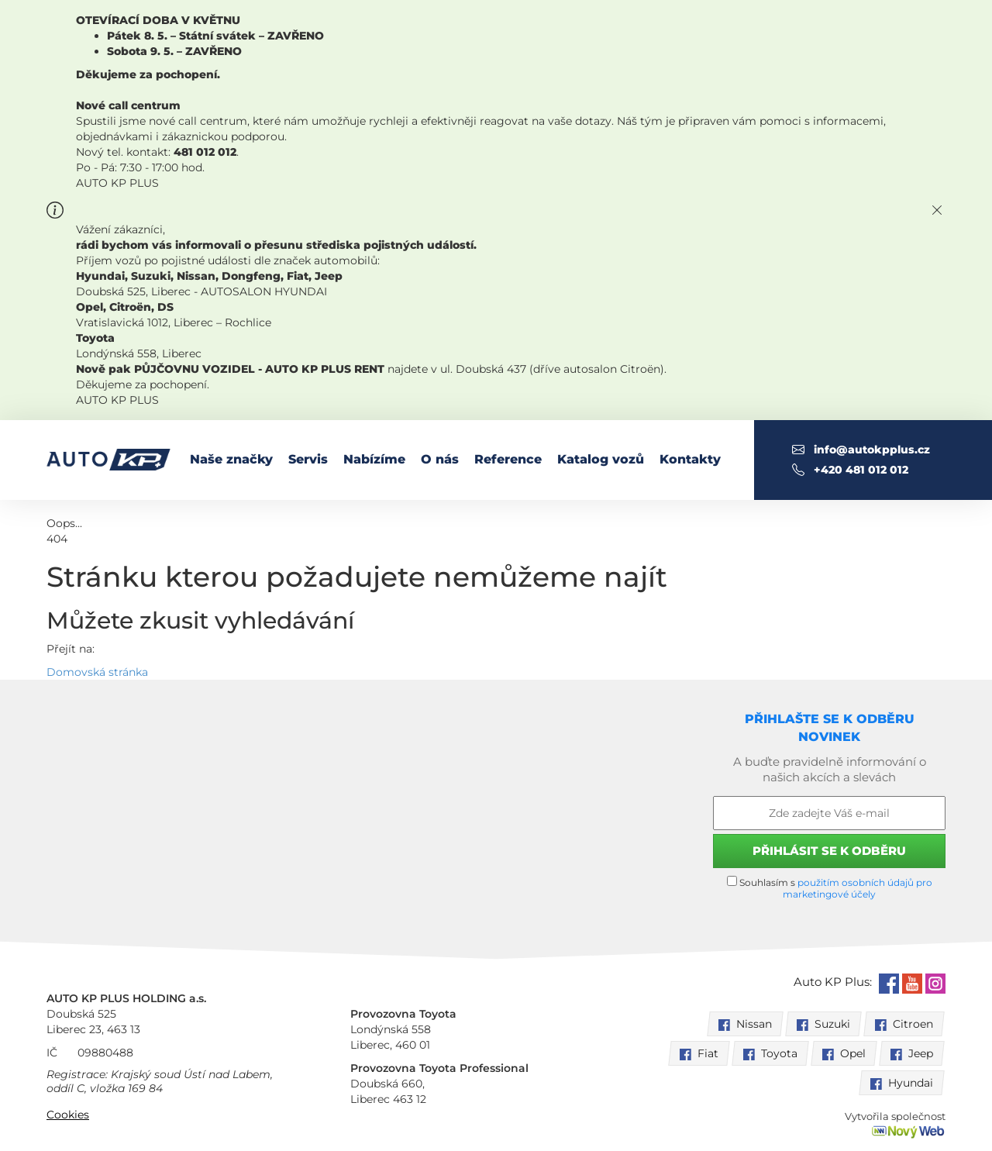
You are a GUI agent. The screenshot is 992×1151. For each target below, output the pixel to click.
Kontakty (690, 459)
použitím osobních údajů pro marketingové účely (857, 888)
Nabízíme (374, 459)
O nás (440, 459)
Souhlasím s (829, 888)
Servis (308, 459)
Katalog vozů (600, 459)
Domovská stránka (97, 672)
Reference (508, 459)
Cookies (67, 1115)
